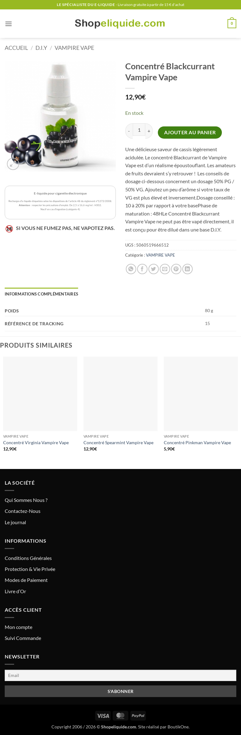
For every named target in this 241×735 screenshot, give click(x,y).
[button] (8, 23)
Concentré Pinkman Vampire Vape (197, 442)
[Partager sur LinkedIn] (187, 269)
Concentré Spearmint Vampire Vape (118, 442)
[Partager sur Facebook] (142, 269)
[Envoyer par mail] (165, 269)
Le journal (15, 522)
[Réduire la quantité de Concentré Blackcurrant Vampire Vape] (129, 131)
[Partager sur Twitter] (153, 269)
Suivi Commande (23, 638)
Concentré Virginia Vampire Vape (36, 442)
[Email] (120, 675)
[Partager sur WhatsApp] (131, 269)
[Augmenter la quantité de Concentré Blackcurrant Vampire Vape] (149, 131)
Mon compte (18, 627)
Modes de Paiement (26, 580)
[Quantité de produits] (139, 129)
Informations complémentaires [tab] (41, 293)
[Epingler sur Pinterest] (176, 269)
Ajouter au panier (190, 132)
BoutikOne (178, 726)
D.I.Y (41, 47)
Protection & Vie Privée (30, 569)
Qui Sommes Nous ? (26, 500)
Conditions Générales (28, 558)
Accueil (16, 47)
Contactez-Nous (22, 511)
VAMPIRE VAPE (74, 47)
